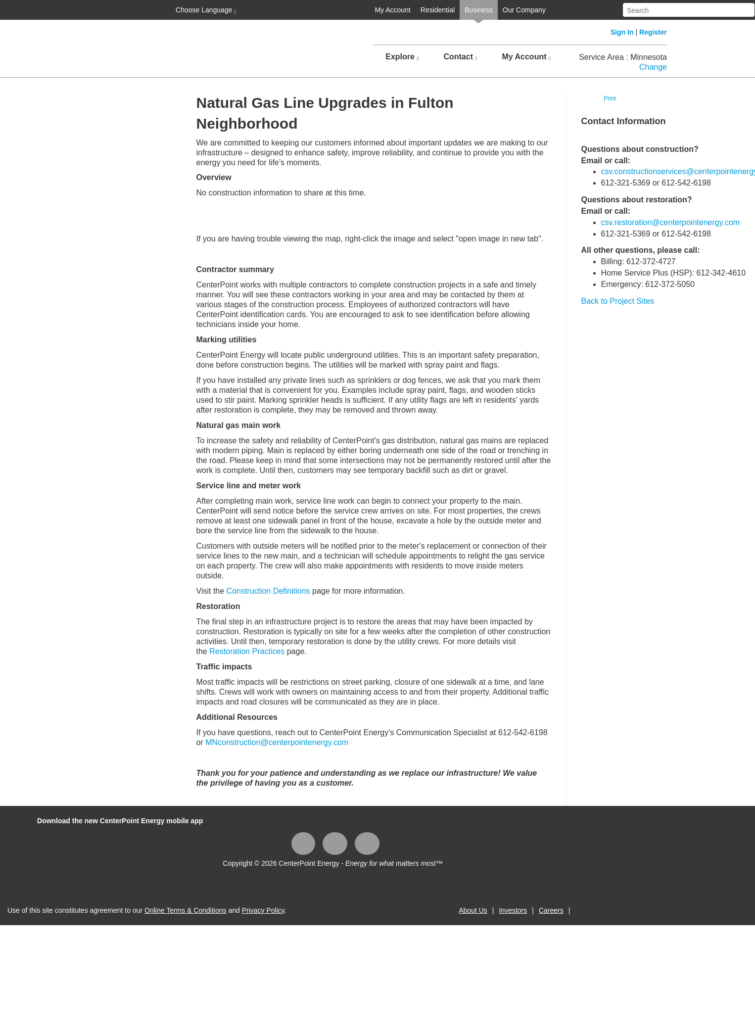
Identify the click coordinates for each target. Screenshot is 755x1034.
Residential (438, 10)
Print (610, 98)
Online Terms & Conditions (185, 910)
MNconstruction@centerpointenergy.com (276, 742)
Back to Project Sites (618, 301)
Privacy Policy (263, 910)
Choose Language (205, 10)
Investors (513, 910)
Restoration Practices (246, 651)
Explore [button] (402, 56)
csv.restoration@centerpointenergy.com (670, 222)
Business (479, 10)
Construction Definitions (268, 591)
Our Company (524, 10)
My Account (392, 10)
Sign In (622, 32)
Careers (551, 910)
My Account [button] (526, 56)
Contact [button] (460, 56)
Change (653, 67)
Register (653, 32)
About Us (473, 910)
